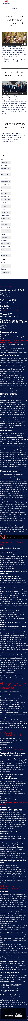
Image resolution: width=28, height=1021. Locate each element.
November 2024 (5, 168)
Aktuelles (3, 263)
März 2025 (4, 165)
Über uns (3, 269)
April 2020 (4, 237)
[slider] (13, 93)
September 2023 (5, 184)
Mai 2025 (3, 159)
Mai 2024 (3, 172)
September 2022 (5, 200)
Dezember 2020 (5, 228)
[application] (14, 39)
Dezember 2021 (5, 215)
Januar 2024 (4, 178)
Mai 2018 (3, 253)
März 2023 (4, 193)
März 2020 (4, 240)
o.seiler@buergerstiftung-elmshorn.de (13, 311)
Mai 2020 (3, 234)
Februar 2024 (5, 175)
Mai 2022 (3, 209)
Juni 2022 (3, 206)
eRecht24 (11, 1008)
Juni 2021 (3, 221)
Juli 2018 (3, 249)
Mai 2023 (3, 190)
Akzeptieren (18, 1015)
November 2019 (5, 246)
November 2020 (5, 231)
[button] (14, 39)
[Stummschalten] (22, 44)
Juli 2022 (3, 203)
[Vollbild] (25, 44)
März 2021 (4, 225)
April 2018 (4, 256)
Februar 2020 (5, 243)
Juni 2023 (3, 187)
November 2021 (5, 218)
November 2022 (5, 197)
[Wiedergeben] (4, 44)
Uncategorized (5, 272)
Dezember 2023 (5, 181)
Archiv (3, 266)
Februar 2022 (5, 212)
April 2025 (4, 162)
